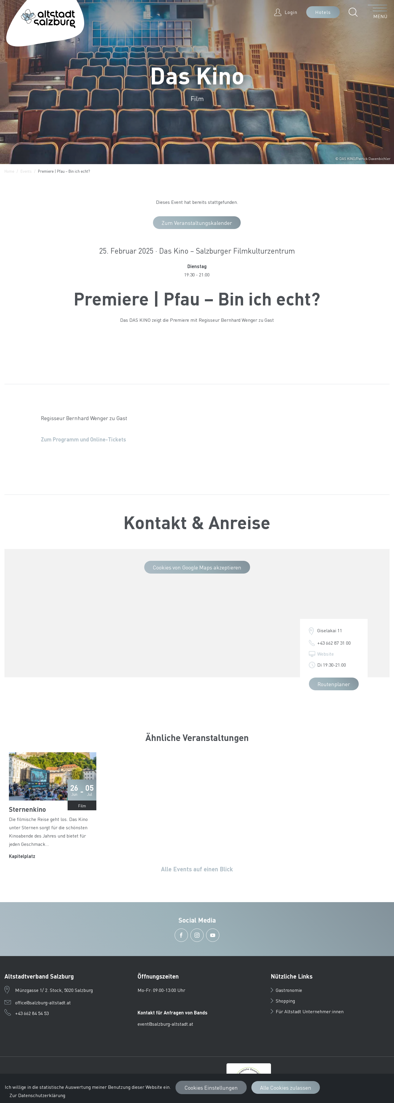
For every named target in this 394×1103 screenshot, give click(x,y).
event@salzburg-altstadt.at (165, 1024)
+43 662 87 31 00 (334, 643)
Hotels (323, 12)
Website (325, 654)
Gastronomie (286, 990)
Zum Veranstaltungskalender (197, 222)
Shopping (283, 1001)
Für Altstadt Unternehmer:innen (307, 1011)
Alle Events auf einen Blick (197, 869)
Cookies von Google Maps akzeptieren (197, 567)
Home (9, 171)
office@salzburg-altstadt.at (43, 1002)
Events (26, 171)
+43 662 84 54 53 (32, 1013)
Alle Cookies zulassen (285, 1087)
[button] (355, 12)
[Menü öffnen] (377, 12)
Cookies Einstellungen (211, 1087)
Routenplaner (334, 684)
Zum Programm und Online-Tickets (83, 439)
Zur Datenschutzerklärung (37, 1095)
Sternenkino (27, 809)
